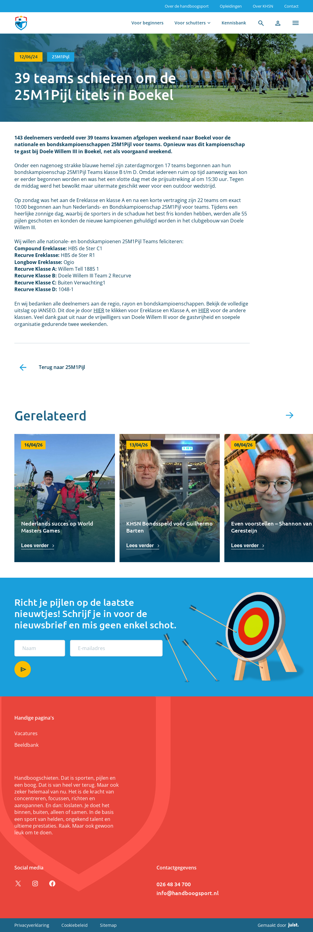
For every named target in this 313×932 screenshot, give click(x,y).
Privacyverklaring (31, 925)
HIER (99, 310)
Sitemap (108, 925)
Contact (291, 6)
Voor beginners (147, 23)
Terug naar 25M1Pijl (62, 367)
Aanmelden (22, 669)
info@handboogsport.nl (187, 892)
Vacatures (26, 733)
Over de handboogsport (187, 6)
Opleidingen (231, 6)
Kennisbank (234, 23)
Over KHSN (263, 6)
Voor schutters (190, 23)
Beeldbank (26, 745)
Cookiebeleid (74, 925)
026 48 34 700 (173, 883)
